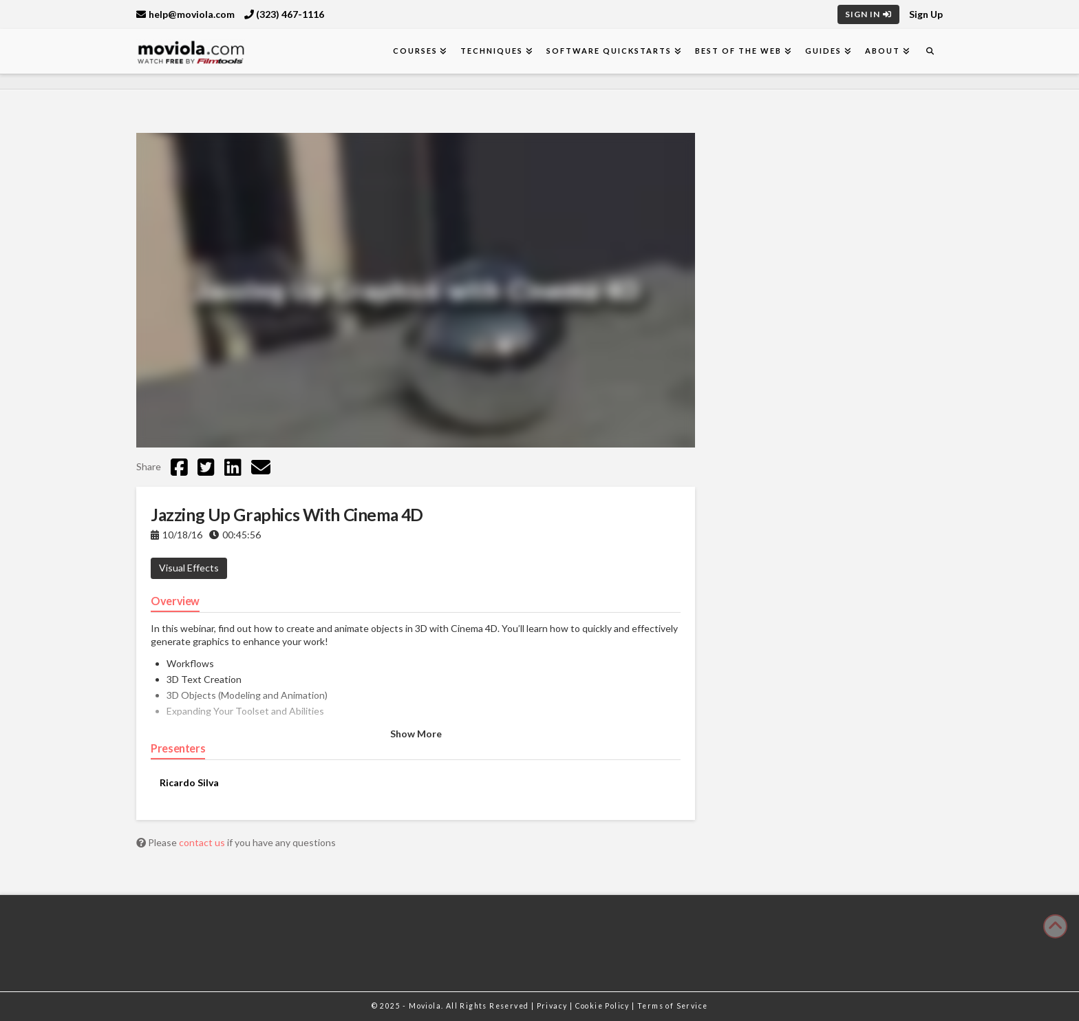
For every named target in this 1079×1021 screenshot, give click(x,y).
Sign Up (926, 14)
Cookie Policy (603, 1006)
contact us (203, 842)
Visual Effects (189, 567)
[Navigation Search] (930, 51)
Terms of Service (672, 1006)
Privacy (553, 1006)
